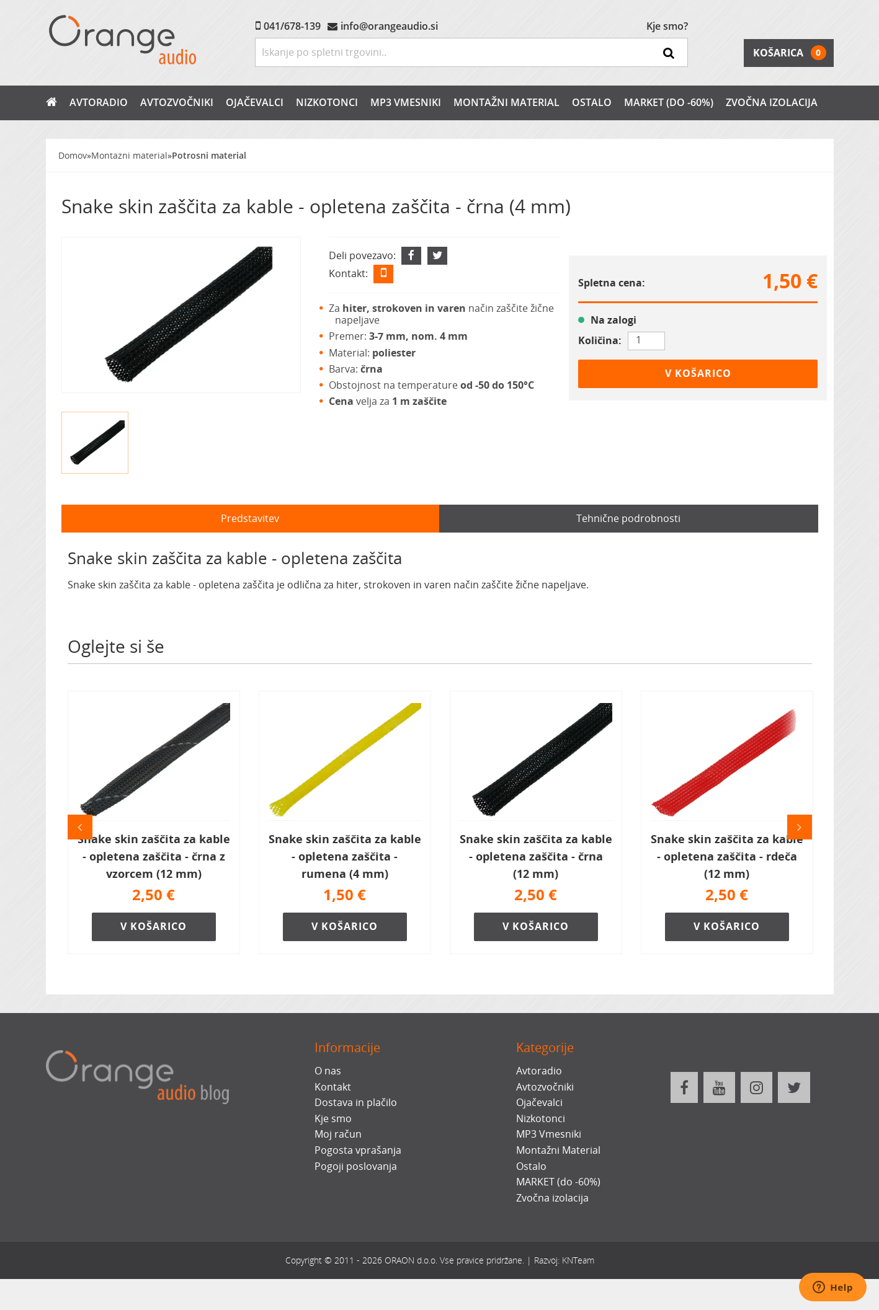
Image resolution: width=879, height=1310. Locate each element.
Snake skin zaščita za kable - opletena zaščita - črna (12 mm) (536, 856)
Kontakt (333, 1087)
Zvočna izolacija (772, 102)
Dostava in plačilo (356, 1102)
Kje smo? (667, 26)
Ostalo (592, 102)
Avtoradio (98, 102)
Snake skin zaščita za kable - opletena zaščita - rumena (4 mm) (345, 856)
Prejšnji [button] (80, 827)
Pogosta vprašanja (358, 1150)
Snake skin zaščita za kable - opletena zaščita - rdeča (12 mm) (727, 856)
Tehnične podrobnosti (628, 518)
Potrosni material (209, 155)
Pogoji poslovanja (356, 1166)
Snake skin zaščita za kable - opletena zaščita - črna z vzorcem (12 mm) (154, 856)
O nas (328, 1071)
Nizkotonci (327, 102)
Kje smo (333, 1118)
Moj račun (338, 1134)
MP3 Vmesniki (405, 102)
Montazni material (129, 155)
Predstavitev (250, 518)
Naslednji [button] (799, 827)
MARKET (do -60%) (668, 102)
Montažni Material (506, 102)
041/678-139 (292, 26)
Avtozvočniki (176, 102)
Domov (72, 155)
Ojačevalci (254, 102)
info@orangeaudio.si (389, 26)
